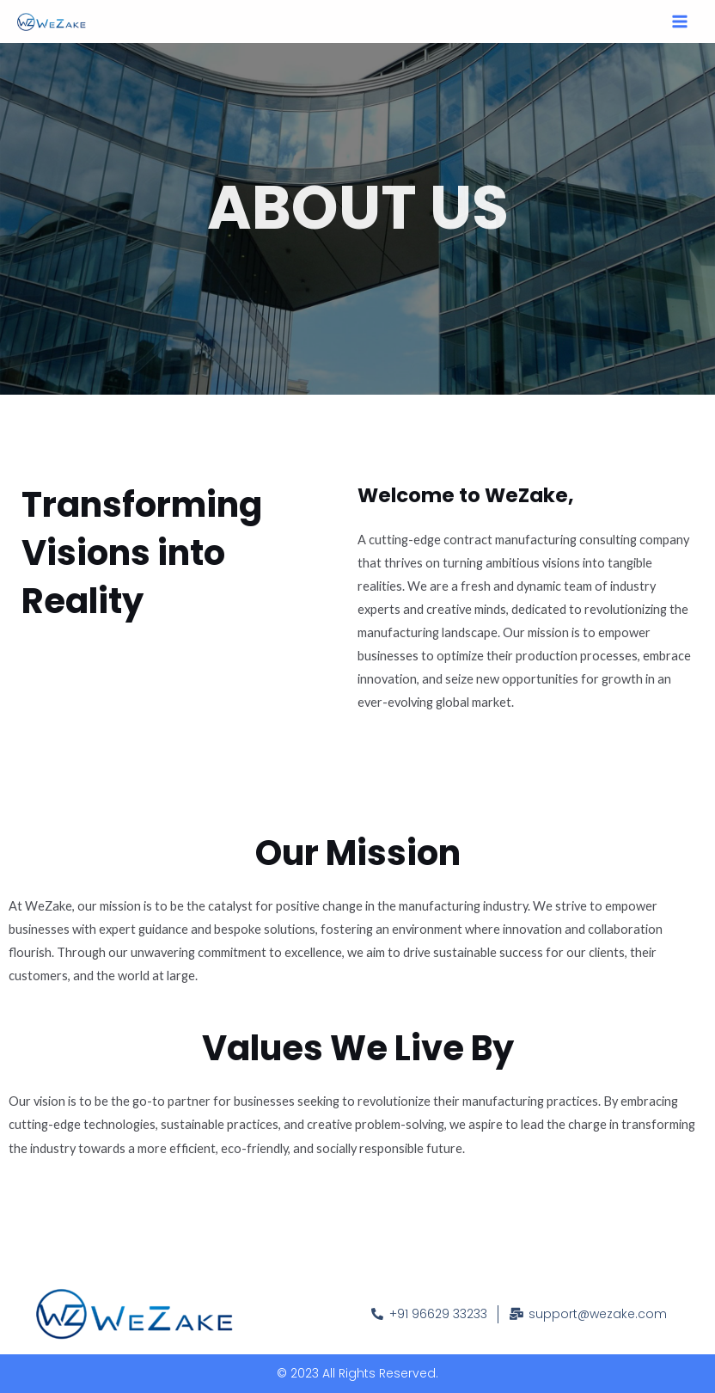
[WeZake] (51, 22)
